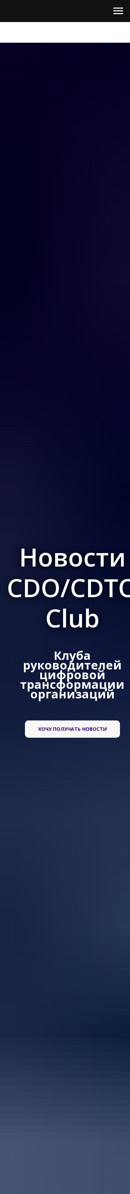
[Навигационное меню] (118, 11)
